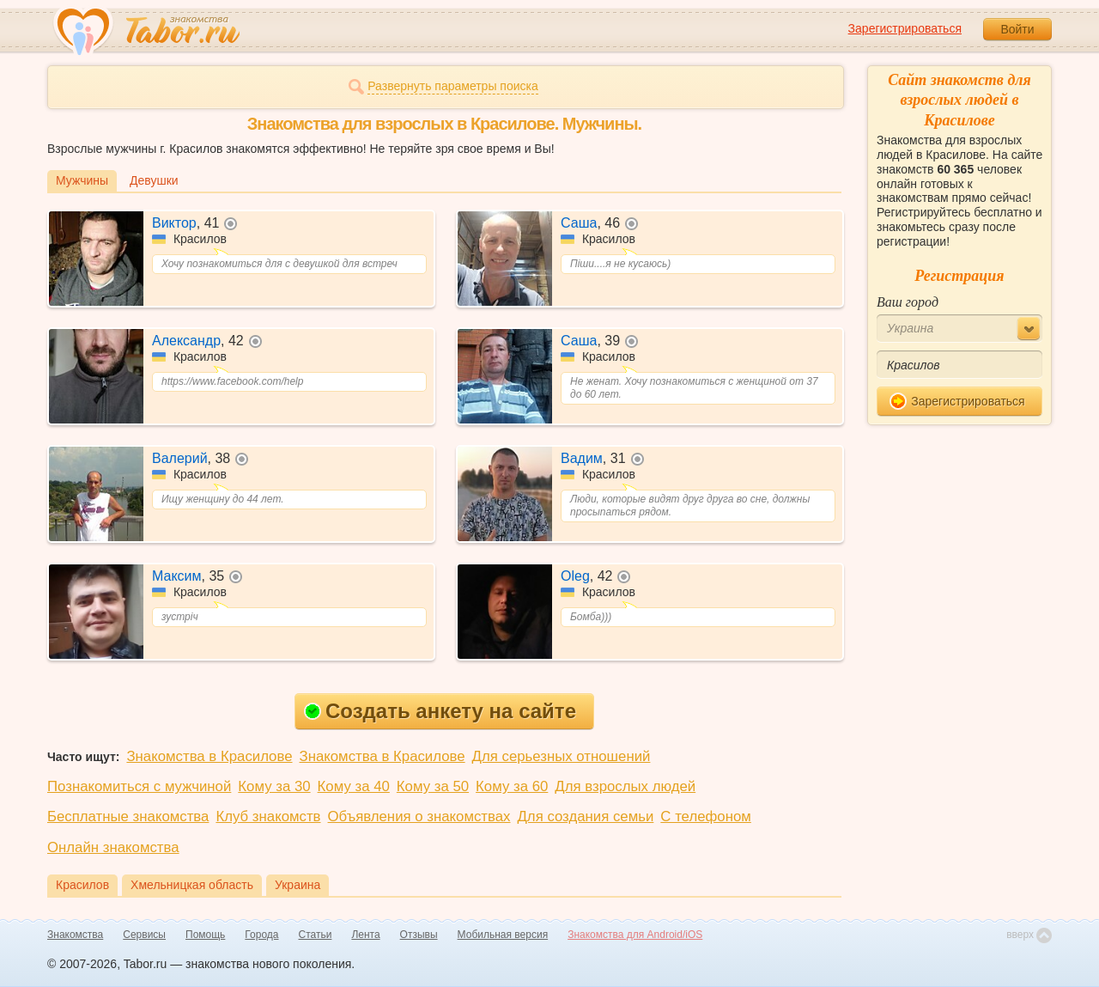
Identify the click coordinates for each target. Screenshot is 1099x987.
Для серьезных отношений (561, 756)
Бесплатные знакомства (128, 816)
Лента (365, 935)
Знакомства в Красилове (209, 756)
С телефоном (705, 816)
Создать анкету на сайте (440, 710)
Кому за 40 (354, 786)
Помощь (205, 935)
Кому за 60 (512, 786)
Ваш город (907, 302)
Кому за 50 (433, 786)
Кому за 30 (274, 786)
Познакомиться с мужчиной (139, 786)
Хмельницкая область (192, 885)
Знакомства (75, 935)
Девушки (154, 180)
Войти (1017, 29)
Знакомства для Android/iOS (635, 935)
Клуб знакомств (268, 816)
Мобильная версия (503, 935)
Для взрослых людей (625, 786)
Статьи (315, 935)
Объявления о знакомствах (419, 816)
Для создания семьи (585, 816)
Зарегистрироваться (905, 28)
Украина (297, 885)
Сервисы (144, 935)
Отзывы (419, 935)
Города (261, 935)
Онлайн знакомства (113, 847)
